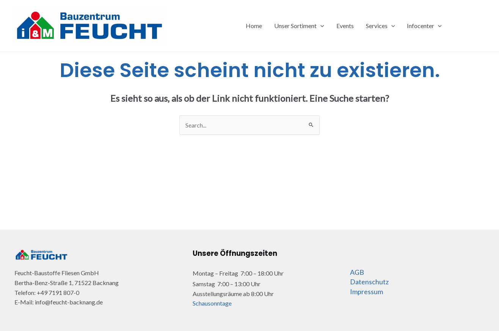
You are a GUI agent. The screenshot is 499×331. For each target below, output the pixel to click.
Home (254, 25)
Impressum (366, 291)
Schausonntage (212, 303)
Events (345, 25)
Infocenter (424, 26)
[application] (320, 26)
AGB (357, 272)
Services (380, 26)
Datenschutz (369, 281)
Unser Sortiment (299, 26)
